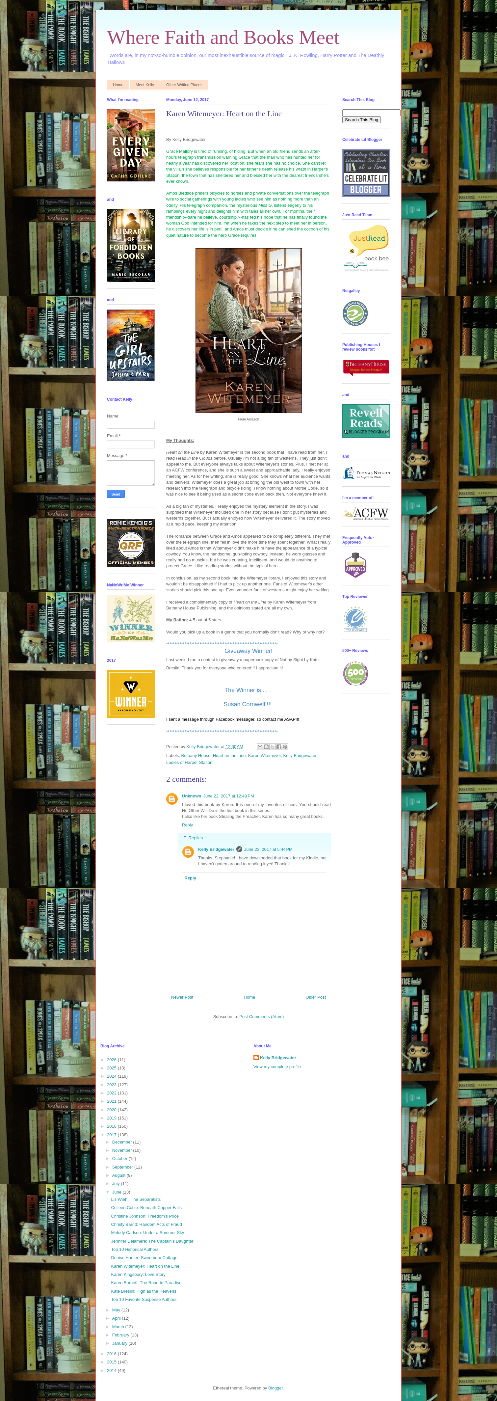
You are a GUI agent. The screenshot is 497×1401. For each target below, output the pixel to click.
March (118, 1326)
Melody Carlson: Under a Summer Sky (147, 1232)
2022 (112, 1093)
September (123, 1167)
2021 (112, 1101)
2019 (112, 1118)
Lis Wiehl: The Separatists (136, 1199)
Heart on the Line (229, 755)
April (117, 1318)
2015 (112, 1362)
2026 (112, 1059)
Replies (196, 837)
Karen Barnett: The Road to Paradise (146, 1282)
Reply (187, 824)
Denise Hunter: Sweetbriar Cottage (144, 1257)
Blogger (275, 1388)
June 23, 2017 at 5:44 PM (268, 849)
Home (118, 85)
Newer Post (182, 997)
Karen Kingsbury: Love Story (138, 1274)
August (119, 1175)
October (120, 1158)
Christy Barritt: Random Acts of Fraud (146, 1224)
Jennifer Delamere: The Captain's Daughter (152, 1241)
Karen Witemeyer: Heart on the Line (145, 1266)
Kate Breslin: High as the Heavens (143, 1291)
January (120, 1343)
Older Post (316, 997)
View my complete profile (277, 1066)
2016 (112, 1353)
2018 (112, 1126)
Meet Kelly (145, 85)
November (122, 1150)
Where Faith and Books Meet (223, 37)
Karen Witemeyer (264, 755)
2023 (112, 1084)
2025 (112, 1067)
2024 (112, 1076)
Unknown (191, 796)
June (117, 1192)
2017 (112, 1134)
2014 (112, 1370)
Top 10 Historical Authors (134, 1249)
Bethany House (196, 755)
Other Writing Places (184, 85)
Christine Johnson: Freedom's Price (145, 1216)
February (121, 1335)
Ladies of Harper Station (189, 762)
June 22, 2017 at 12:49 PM (228, 796)
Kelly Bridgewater (299, 755)
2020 (112, 1109)
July (116, 1183)
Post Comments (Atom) (261, 1016)
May (116, 1309)
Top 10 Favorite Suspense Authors (143, 1299)
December (122, 1142)
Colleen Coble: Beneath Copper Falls (146, 1207)
